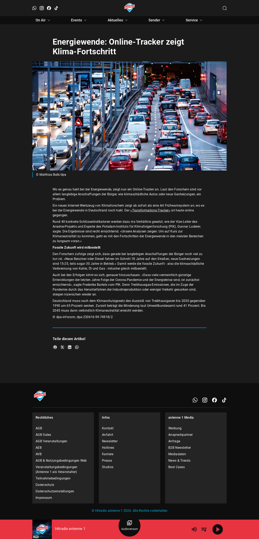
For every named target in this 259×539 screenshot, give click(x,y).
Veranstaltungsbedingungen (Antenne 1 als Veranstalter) (56, 469)
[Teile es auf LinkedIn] (69, 347)
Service (195, 20)
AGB (39, 428)
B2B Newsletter (179, 448)
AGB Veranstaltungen (51, 441)
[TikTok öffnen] (56, 8)
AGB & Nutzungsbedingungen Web (61, 460)
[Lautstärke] (194, 529)
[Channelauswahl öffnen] (225, 8)
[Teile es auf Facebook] (55, 347)
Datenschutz (45, 485)
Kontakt (108, 428)
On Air (43, 20)
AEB (39, 448)
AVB (39, 454)
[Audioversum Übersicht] (129, 526)
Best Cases (176, 467)
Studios (107, 467)
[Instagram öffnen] (42, 8)
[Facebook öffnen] (49, 8)
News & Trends (179, 460)
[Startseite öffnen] (129, 8)
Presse (107, 460)
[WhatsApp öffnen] (34, 8)
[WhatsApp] (195, 400)
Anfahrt (107, 435)
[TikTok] (224, 400)
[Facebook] (214, 400)
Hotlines (108, 448)
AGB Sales (43, 435)
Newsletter (110, 441)
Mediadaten (177, 454)
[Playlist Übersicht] (204, 529)
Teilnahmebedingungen (53, 478)
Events (79, 20)
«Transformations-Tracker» (150, 210)
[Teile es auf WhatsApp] (76, 347)
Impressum (44, 498)
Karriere (107, 454)
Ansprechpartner (180, 435)
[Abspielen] (217, 529)
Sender (157, 20)
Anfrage (174, 441)
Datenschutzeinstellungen (55, 491)
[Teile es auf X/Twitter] (62, 347)
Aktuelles (118, 20)
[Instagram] (204, 400)
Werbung (175, 428)
